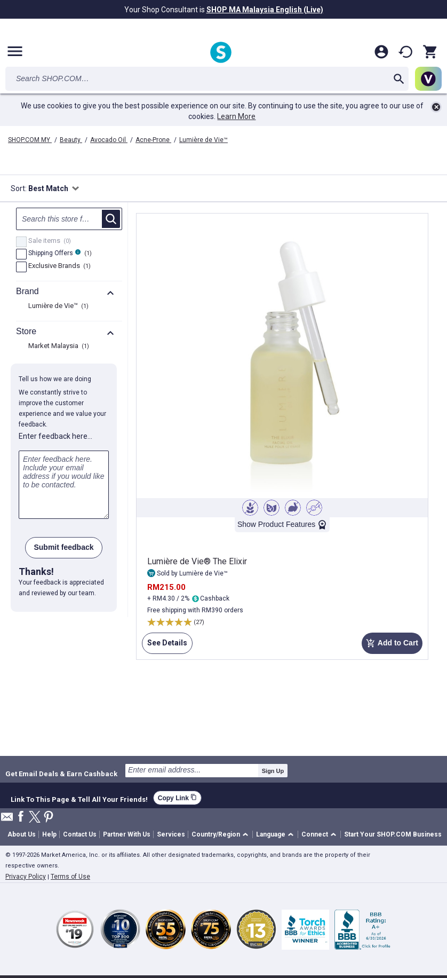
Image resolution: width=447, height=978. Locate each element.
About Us (21, 834)
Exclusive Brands (58, 266)
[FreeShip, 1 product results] (21, 254)
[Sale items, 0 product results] (21, 241)
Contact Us (80, 834)
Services (171, 834)
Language (270, 834)
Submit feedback (63, 547)
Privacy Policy (25, 876)
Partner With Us (126, 834)
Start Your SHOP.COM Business (393, 834)
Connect (314, 834)
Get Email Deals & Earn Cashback (61, 773)
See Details (164, 646)
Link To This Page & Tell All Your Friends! (79, 798)
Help (49, 834)
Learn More (236, 116)
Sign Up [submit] (273, 771)
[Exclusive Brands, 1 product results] (21, 267)
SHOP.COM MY (30, 140)
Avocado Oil (108, 140)
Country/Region (215, 834)
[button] (221, 834)
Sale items (48, 241)
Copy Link (177, 798)
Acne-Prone (153, 140)
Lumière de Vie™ (203, 140)
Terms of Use (70, 876)
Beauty (71, 140)
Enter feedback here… (55, 436)
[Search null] (69, 219)
